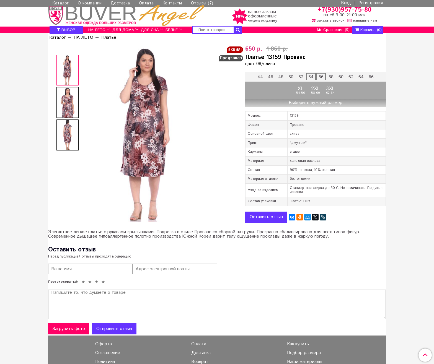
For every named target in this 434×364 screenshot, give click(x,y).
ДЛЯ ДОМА (123, 30)
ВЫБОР (66, 30)
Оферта (103, 344)
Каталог (61, 3)
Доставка (120, 3)
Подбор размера (304, 353)
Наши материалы (304, 362)
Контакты (172, 3)
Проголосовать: (60, 282)
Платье (108, 37)
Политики (105, 362)
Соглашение (107, 353)
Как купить (298, 344)
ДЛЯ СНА (150, 30)
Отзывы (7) (202, 3)
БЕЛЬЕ (172, 30)
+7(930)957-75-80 (344, 10)
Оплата (146, 3)
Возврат (199, 362)
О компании (90, 3)
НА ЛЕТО (96, 30)
